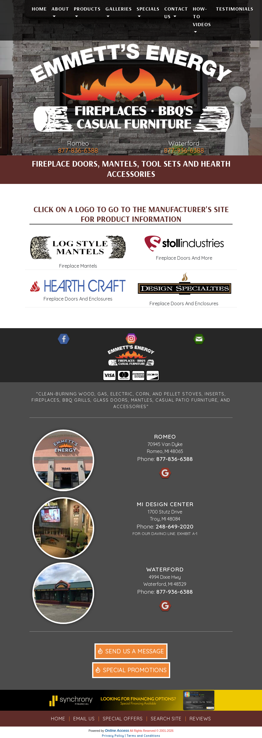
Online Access (117, 731)
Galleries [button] (118, 8)
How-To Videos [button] (202, 16)
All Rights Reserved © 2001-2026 (152, 730)
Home (39, 8)
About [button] (60, 8)
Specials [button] (148, 8)
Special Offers (123, 719)
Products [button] (87, 8)
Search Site (166, 719)
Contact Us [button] (176, 12)
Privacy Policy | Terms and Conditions (131, 736)
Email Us (84, 719)
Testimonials (234, 8)
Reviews (200, 719)
